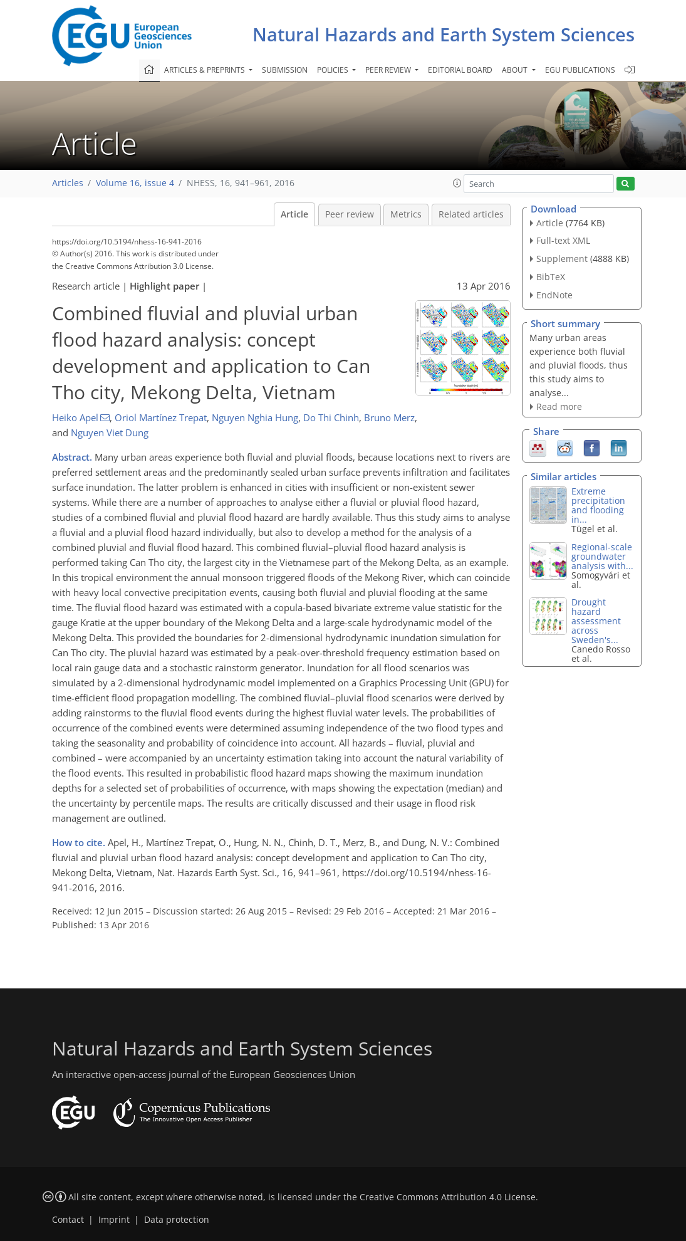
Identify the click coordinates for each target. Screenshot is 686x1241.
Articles (67, 183)
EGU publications (580, 70)
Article (294, 214)
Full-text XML (563, 240)
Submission (285, 70)
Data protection (176, 1219)
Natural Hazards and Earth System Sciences (443, 34)
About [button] (515, 70)
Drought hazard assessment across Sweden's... (596, 621)
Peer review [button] (389, 70)
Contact (68, 1219)
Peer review (349, 214)
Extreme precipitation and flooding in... (598, 505)
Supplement (562, 258)
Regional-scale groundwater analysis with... (602, 556)
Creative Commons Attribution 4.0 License (448, 1197)
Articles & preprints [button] (205, 70)
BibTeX (550, 277)
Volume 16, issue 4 (135, 183)
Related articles (471, 214)
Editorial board (460, 70)
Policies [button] (333, 70)
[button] (457, 183)
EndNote (554, 295)
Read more (559, 406)
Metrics (406, 214)
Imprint (114, 1219)
